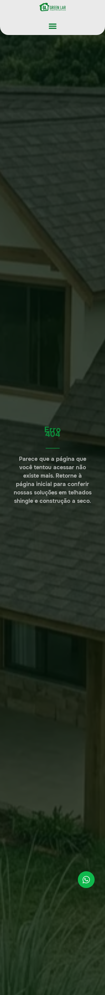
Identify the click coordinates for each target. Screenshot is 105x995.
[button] (52, 26)
